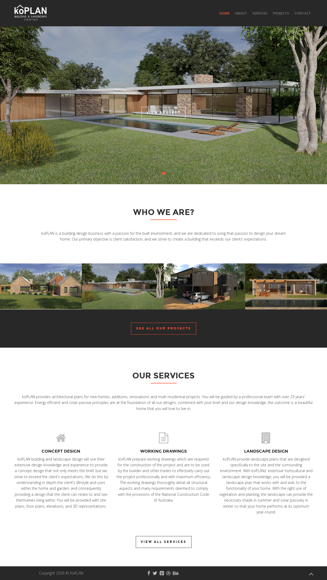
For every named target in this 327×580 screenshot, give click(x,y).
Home (224, 13)
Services (260, 13)
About (241, 13)
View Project (163, 112)
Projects (281, 13)
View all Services (164, 542)
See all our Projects (163, 328)
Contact (302, 13)
